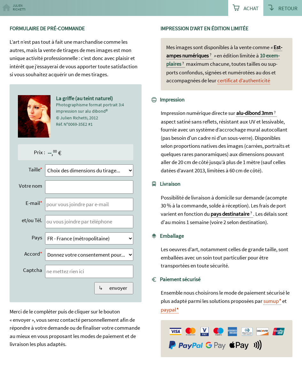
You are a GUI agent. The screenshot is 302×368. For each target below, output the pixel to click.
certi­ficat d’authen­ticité (243, 80)
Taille (34, 169)
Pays (37, 237)
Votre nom (30, 185)
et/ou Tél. (32, 220)
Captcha (32, 270)
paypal (168, 309)
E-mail (33, 203)
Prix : (39, 152)
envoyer (118, 287)
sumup (271, 300)
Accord (32, 253)
